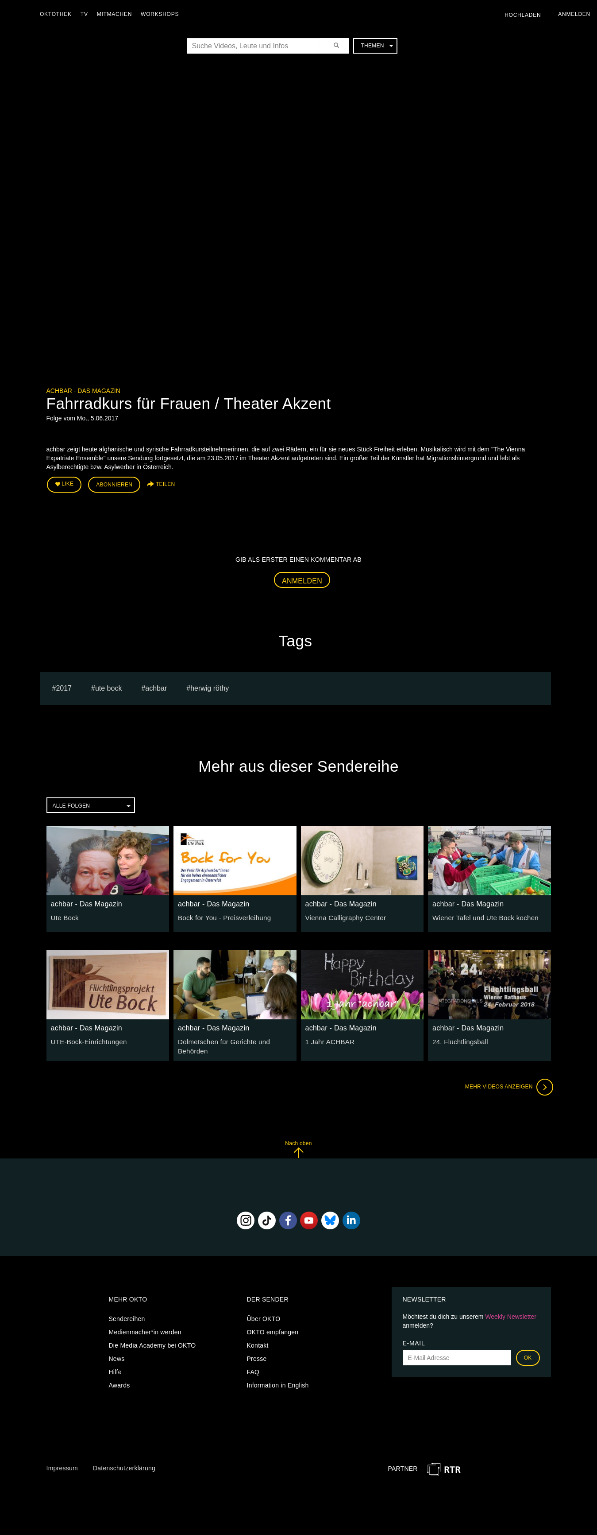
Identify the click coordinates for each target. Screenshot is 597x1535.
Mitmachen (116, 14)
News (117, 1355)
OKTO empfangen (273, 1329)
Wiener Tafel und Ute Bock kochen (481, 915)
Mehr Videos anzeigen (506, 1083)
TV (86, 14)
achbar (156, 686)
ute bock (108, 686)
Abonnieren (114, 484)
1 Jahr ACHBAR (328, 1039)
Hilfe (115, 1368)
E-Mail (414, 1340)
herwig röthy (209, 686)
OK (528, 1355)
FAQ (253, 1368)
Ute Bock (64, 915)
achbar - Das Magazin (83, 390)
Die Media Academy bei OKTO (152, 1342)
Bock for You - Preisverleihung (221, 915)
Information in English (278, 1382)
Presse (257, 1355)
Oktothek (58, 14)
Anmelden (302, 579)
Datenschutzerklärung (124, 1464)
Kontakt (258, 1342)
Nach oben (298, 1146)
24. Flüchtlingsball (458, 1039)
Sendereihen (127, 1315)
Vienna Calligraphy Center (342, 915)
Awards (119, 1382)
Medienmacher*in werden (145, 1329)
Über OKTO (264, 1315)
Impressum (62, 1464)
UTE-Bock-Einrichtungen (86, 1039)
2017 (64, 686)
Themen (377, 46)
